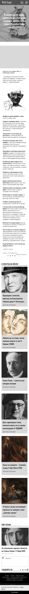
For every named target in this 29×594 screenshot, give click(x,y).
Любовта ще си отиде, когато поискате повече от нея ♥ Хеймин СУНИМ (13, 341)
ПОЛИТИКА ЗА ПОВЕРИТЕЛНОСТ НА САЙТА (14, 578)
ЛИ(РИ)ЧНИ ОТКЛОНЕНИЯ (14, 27)
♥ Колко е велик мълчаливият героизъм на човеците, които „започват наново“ (14, 509)
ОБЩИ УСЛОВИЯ (5, 577)
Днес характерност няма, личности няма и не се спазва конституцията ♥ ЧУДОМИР (14, 425)
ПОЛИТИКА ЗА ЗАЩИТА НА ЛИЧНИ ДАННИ (18, 577)
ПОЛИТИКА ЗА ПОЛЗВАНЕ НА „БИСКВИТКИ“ (14, 580)
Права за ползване (20, 575)
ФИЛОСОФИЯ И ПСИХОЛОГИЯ (7, 553)
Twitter (10, 256)
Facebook (8, 256)
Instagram (15, 256)
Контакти (12, 575)
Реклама (7, 575)
